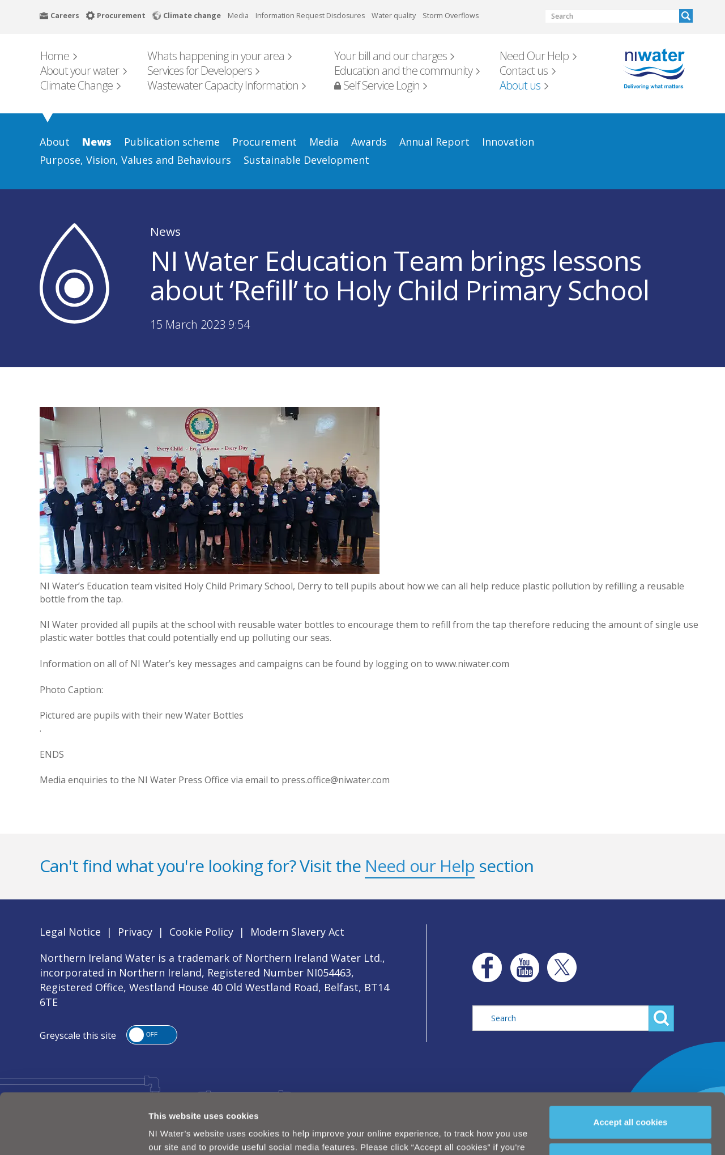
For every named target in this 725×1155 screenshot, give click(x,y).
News (165, 231)
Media (238, 15)
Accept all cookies (631, 1065)
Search (686, 16)
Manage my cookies (631, 1102)
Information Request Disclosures (310, 15)
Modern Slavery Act (297, 932)
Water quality (394, 15)
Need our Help (420, 865)
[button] (151, 1034)
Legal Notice (70, 932)
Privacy (135, 932)
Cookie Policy (223, 1131)
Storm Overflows (451, 15)
